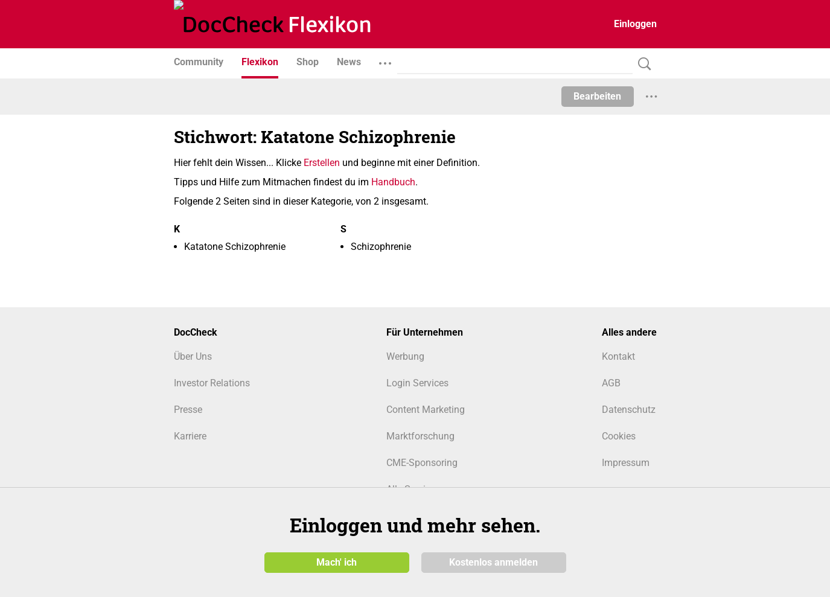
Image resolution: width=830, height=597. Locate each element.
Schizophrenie (381, 246)
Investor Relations (212, 383)
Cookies (619, 436)
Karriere (190, 436)
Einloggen (635, 24)
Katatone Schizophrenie (235, 246)
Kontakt (618, 356)
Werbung (405, 356)
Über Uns (193, 356)
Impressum (626, 462)
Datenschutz (629, 409)
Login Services (417, 383)
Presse (188, 409)
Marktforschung (420, 436)
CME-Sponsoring (422, 462)
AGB (611, 383)
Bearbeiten (597, 96)
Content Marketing (425, 409)
